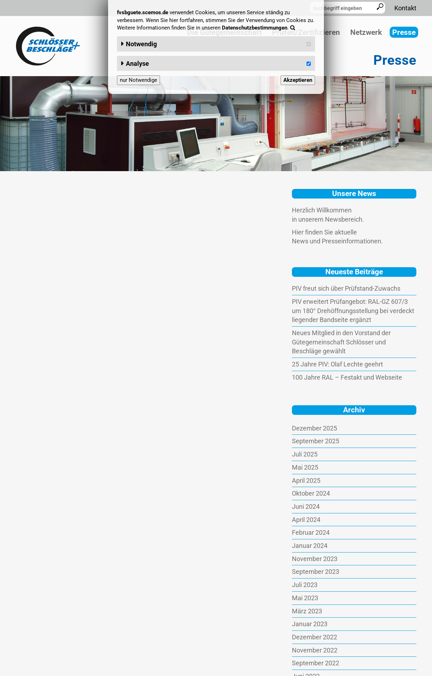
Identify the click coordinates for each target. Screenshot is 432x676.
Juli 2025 (305, 454)
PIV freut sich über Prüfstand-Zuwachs (346, 288)
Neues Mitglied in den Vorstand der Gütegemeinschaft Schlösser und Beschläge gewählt (341, 342)
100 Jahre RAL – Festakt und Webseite (347, 377)
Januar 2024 (309, 545)
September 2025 (315, 441)
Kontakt (405, 8)
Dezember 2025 (314, 428)
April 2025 (306, 480)
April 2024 (306, 519)
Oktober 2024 (311, 493)
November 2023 (314, 559)
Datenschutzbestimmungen (254, 28)
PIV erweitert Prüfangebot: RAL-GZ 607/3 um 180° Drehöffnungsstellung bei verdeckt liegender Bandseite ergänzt (353, 310)
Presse (404, 32)
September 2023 (315, 571)
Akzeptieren (297, 80)
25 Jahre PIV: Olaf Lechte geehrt (337, 364)
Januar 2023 (309, 624)
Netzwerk (366, 32)
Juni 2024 (306, 506)
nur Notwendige (138, 80)
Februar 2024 (311, 532)
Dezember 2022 (314, 637)
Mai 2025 (305, 467)
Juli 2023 (305, 584)
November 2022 (314, 650)
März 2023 (307, 611)
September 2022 (315, 663)
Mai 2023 (305, 598)
